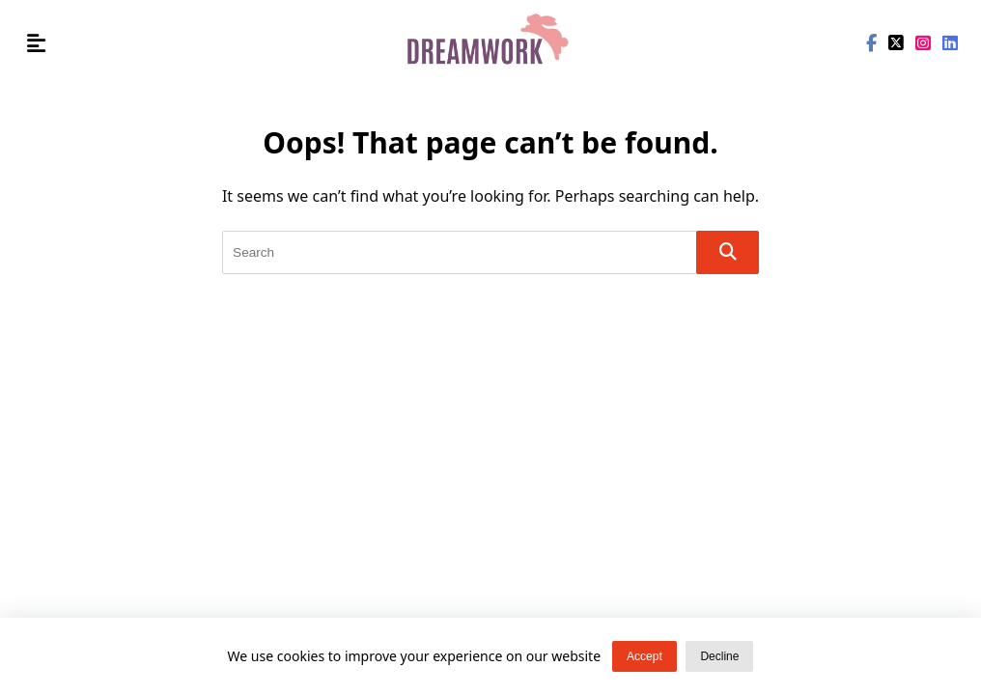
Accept (644, 658)
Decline (719, 658)
